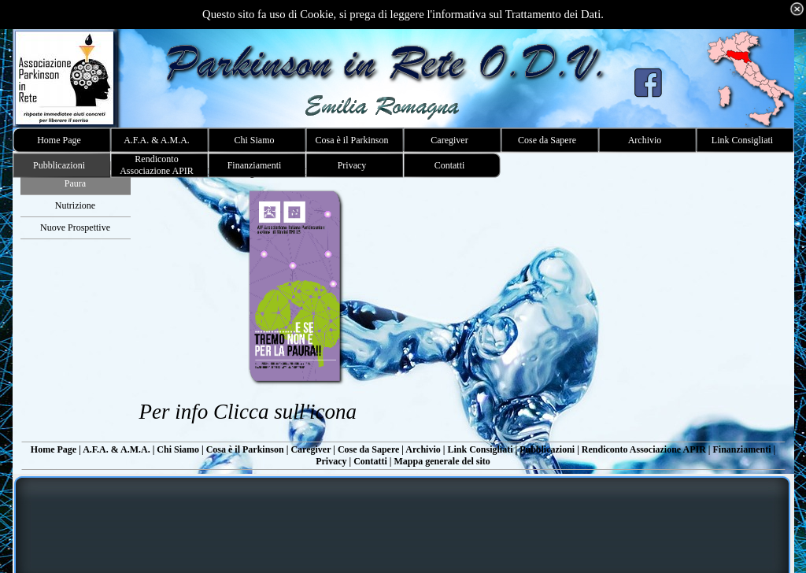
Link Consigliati (479, 449)
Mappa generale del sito (442, 461)
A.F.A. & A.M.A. (116, 449)
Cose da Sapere (368, 449)
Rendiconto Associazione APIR (644, 449)
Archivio (422, 449)
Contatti (370, 461)
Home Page (53, 449)
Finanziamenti (741, 449)
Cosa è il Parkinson (245, 449)
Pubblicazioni (547, 449)
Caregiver (310, 449)
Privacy (331, 461)
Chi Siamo (178, 449)
